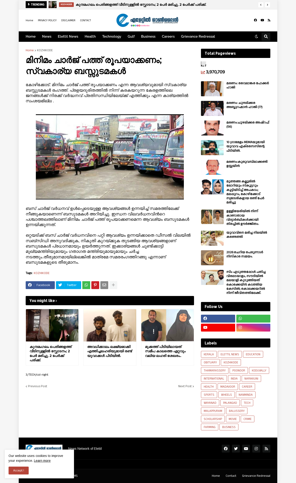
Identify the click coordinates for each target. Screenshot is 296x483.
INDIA (234, 379)
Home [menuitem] (31, 36)
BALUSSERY (237, 411)
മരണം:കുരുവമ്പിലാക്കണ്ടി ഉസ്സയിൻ (247, 164)
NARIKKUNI (251, 379)
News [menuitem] (46, 36)
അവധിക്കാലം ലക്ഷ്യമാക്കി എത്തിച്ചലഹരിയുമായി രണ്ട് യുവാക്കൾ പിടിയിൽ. (109, 351)
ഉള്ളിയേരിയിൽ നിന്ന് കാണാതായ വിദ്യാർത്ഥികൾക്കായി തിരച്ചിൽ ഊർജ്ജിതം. (242, 217)
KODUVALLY (259, 370)
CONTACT (85, 20)
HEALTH (209, 387)
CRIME (248, 419)
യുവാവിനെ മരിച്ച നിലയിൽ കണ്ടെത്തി (246, 235)
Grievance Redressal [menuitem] (198, 36)
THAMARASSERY (215, 370)
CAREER (247, 387)
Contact (231, 476)
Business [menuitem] (148, 36)
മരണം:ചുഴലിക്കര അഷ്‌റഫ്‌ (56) (247, 125)
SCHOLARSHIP (213, 419)
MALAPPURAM (213, 411)
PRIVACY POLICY (47, 20)
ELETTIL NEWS (230, 354)
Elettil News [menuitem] (68, 36)
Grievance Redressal (256, 476)
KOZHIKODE (45, 50)
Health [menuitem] (90, 36)
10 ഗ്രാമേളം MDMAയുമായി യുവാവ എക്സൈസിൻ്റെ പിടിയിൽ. (245, 146)
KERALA (209, 354)
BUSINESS (229, 427)
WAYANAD (210, 403)
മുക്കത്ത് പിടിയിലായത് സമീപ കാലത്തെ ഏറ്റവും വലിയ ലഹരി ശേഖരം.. (165, 351)
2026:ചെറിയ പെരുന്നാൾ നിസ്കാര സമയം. (244, 254)
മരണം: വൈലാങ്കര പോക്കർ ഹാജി (247, 85)
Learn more (42, 460)
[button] (261, 5)
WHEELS (226, 395)
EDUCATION (253, 354)
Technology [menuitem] (111, 36)
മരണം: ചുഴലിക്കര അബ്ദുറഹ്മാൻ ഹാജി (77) (244, 105)
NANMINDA (246, 395)
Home (29, 20)
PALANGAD (230, 403)
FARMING (210, 427)
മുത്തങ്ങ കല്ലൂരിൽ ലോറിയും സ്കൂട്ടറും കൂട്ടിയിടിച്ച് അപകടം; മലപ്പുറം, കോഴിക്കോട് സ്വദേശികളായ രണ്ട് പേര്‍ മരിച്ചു (245, 192)
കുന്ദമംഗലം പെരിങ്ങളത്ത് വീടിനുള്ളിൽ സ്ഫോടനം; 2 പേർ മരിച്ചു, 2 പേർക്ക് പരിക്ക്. (141, 4)
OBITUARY (210, 362)
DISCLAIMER (68, 20)
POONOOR (238, 370)
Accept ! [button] (18, 470)
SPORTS (209, 395)
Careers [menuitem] (168, 36)
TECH (247, 403)
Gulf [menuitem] (131, 36)
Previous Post (37, 386)
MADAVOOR (227, 387)
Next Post (185, 386)
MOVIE (233, 419)
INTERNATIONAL (214, 379)
